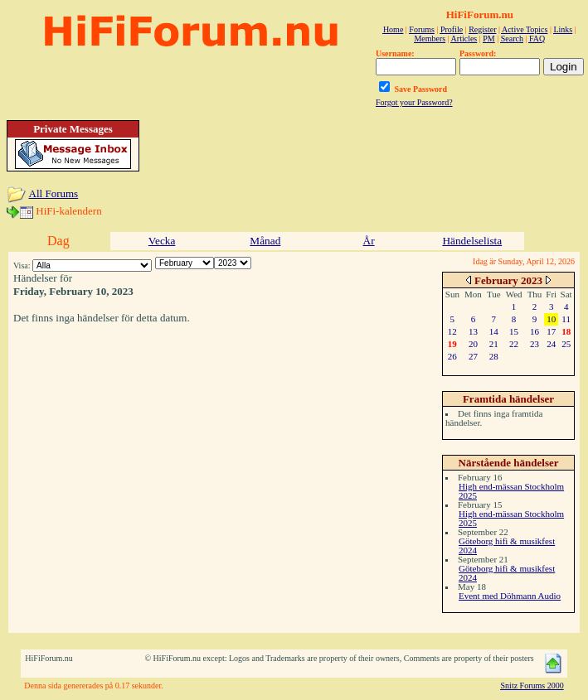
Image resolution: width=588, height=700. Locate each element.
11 (566, 319)
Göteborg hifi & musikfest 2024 (507, 545)
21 (493, 344)
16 (534, 331)
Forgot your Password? (414, 102)
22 (513, 344)
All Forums (54, 193)
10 (551, 319)
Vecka (162, 240)
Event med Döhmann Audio (510, 596)
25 (566, 344)
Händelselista (472, 240)
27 (473, 356)
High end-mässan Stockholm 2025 (511, 490)
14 (493, 331)
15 (513, 331)
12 (452, 331)
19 (452, 344)
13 (473, 331)
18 (566, 331)
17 (551, 331)
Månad (265, 240)
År (369, 240)
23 (534, 344)
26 (452, 356)
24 (551, 344)
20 (473, 344)
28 (493, 356)
